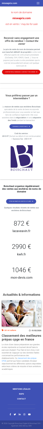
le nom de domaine (21, 12)
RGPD (21, 394)
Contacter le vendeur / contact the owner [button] (21, 72)
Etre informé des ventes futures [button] (21, 201)
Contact (21, 399)
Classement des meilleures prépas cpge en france (21, 337)
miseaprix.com (21, 18)
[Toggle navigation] (38, 3)
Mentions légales (21, 389)
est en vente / (21, 24)
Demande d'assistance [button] (21, 126)
